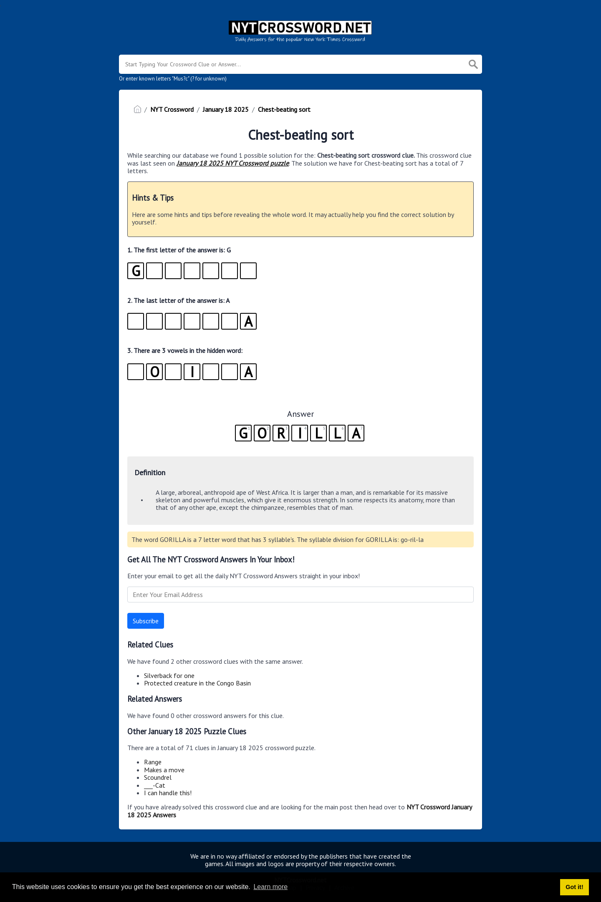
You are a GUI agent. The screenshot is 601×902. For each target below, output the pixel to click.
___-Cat (154, 785)
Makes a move (164, 770)
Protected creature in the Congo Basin (197, 683)
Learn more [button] (270, 886)
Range (153, 762)
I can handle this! (168, 793)
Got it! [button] (574, 887)
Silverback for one (169, 675)
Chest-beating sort (284, 109)
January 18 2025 (226, 109)
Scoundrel (158, 777)
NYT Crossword (172, 109)
